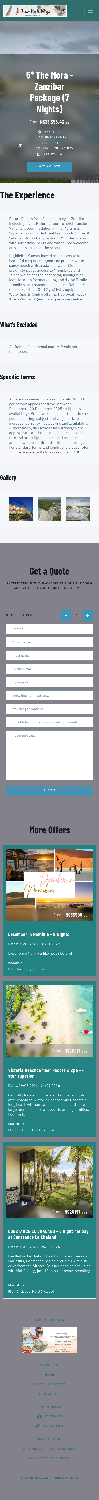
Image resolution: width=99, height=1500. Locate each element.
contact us (49, 1394)
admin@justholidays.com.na (49, 1449)
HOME (49, 1374)
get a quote (49, 166)
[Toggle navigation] (90, 11)
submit (49, 790)
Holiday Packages (49, 1384)
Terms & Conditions (65, 1477)
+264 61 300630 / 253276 (49, 1458)
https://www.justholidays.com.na (41, 452)
